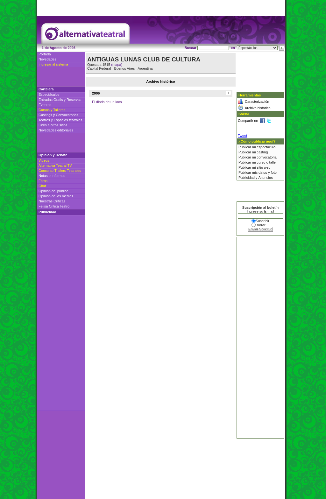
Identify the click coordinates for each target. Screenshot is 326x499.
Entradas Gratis (51, 100)
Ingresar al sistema (53, 64)
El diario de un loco (107, 102)
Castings (45, 115)
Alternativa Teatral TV (55, 165)
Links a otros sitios (53, 125)
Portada (45, 54)
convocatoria (266, 157)
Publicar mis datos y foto (257, 172)
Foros (43, 181)
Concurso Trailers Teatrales (60, 170)
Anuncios (265, 177)
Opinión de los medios (56, 196)
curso (261, 162)
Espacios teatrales (68, 120)
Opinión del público (53, 191)
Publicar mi (247, 147)
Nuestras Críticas (52, 201)
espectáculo (266, 147)
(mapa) (116, 65)
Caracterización (257, 101)
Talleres (59, 110)
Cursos (44, 110)
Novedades (47, 59)
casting (262, 152)
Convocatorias (67, 115)
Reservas (74, 100)
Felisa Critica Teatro (54, 206)
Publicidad (246, 177)
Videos (44, 160)
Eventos (45, 105)
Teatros (44, 120)
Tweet (242, 135)
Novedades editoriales (56, 130)
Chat (42, 186)
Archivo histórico (258, 108)
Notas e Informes (52, 176)
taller (273, 162)
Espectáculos (49, 94)
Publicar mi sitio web (254, 167)
